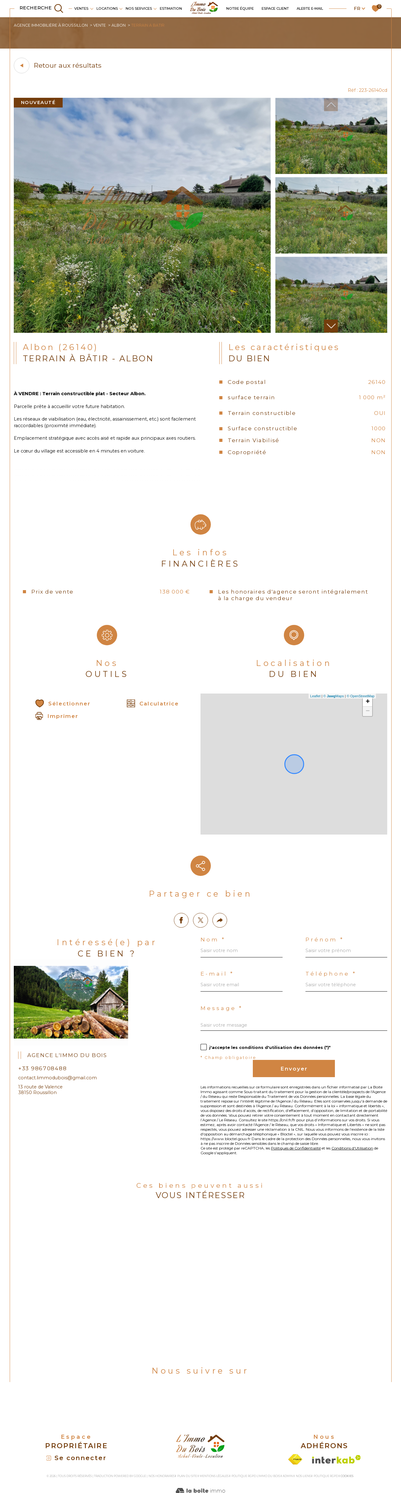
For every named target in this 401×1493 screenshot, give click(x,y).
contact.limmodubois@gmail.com (60, 1018)
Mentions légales (214, 1451)
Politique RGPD (326, 1451)
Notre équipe (240, 8)
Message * (222, 955)
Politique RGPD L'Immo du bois (256, 1451)
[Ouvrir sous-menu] (92, 8)
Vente (103, 25)
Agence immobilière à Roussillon (52, 25)
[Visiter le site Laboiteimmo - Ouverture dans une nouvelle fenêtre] (200, 1474)
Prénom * (325, 882)
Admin (288, 1451)
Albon (123, 25)
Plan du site (187, 1451)
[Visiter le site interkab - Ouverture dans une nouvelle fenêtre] (336, 1434)
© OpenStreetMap (360, 705)
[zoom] (142, 333)
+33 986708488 (45, 1008)
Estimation (171, 8)
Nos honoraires (161, 1451)
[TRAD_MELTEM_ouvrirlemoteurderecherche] (41, 8)
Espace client (275, 8)
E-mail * (218, 919)
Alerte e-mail (310, 8)
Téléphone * (331, 919)
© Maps (332, 705)
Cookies (347, 1451)
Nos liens (303, 1451)
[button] (330, 328)
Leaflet (314, 705)
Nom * (213, 882)
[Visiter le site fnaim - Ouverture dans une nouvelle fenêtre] (295, 1434)
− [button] (367, 720)
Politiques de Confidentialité (309, 1109)
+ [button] (367, 711)
